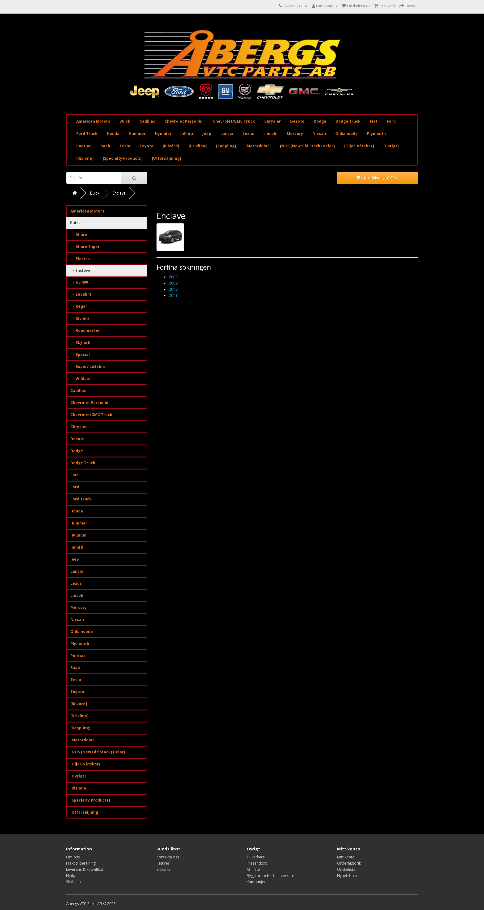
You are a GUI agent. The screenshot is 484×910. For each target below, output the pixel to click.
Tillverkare (256, 857)
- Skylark (80, 342)
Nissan (319, 133)
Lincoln (270, 133)
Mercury (295, 133)
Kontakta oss (167, 857)
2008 (173, 277)
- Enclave (80, 270)
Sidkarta (163, 869)
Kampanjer (256, 881)
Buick (124, 121)
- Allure (78, 234)
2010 (173, 289)
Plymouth (376, 133)
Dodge (320, 121)
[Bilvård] (171, 146)
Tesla (124, 146)
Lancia (226, 133)
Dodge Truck (348, 121)
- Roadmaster (85, 330)
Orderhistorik (349, 863)
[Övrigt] (391, 146)
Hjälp (70, 875)
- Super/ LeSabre (88, 366)
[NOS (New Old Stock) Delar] (307, 146)
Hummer (137, 133)
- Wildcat (80, 378)
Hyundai (163, 133)
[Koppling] (226, 146)
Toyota (146, 146)
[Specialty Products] (123, 158)
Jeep (206, 133)
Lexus (248, 133)
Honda (113, 133)
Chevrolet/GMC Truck (234, 121)
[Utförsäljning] (166, 158)
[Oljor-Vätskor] (359, 146)
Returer (162, 863)
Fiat (374, 121)
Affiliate (253, 869)
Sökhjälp (73, 881)
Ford (391, 121)
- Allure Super (85, 246)
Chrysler (272, 121)
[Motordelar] (258, 146)
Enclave (119, 193)
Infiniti (186, 133)
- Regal (78, 306)
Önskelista (346, 869)
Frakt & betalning (81, 863)
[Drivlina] (198, 146)
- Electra (80, 258)
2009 (173, 283)
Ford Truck (87, 133)
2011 (173, 295)
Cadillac (147, 121)
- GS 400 (79, 282)
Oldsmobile (346, 133)
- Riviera (80, 318)
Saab (105, 146)
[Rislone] (85, 158)
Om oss (73, 857)
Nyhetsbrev (347, 875)
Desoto (297, 121)
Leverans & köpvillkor (85, 869)
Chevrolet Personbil (184, 121)
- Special (80, 354)
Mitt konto (346, 857)
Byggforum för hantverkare (270, 875)
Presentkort (257, 863)
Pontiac (83, 146)
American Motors (93, 121)
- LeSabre (81, 294)
